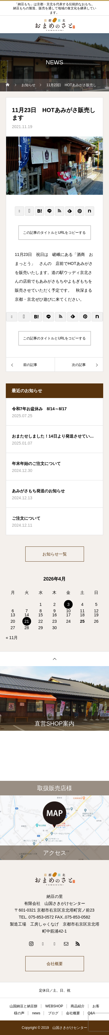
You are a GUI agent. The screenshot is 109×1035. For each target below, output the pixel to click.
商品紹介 (78, 1006)
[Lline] (49, 211)
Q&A (91, 1013)
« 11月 (12, 637)
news (36, 1013)
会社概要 (55, 963)
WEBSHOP (54, 1006)
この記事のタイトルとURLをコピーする (54, 233)
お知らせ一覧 (54, 554)
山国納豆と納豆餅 (23, 1006)
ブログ (53, 1013)
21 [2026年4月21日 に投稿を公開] (26, 621)
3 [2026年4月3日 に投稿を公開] (68, 604)
